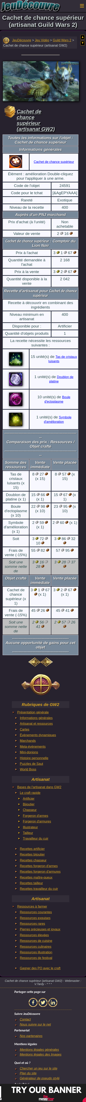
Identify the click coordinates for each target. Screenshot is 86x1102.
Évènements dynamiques (38, 735)
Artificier (28, 798)
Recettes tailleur (31, 883)
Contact (25, 1019)
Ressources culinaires (35, 946)
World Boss (28, 769)
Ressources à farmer (32, 906)
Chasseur (29, 810)
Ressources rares (32, 923)
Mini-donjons (29, 752)
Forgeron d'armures (37, 821)
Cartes (24, 729)
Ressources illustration (36, 952)
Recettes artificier (32, 849)
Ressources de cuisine (36, 940)
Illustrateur (30, 827)
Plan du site (28, 1073)
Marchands (28, 740)
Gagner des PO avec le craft (40, 968)
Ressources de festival (36, 958)
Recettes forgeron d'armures (40, 871)
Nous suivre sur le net (35, 1024)
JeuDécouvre (21, 40)
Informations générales (36, 718)
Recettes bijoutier (32, 854)
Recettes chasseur (33, 860)
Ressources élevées (34, 935)
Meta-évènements (33, 746)
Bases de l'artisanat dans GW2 (39, 787)
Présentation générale (33, 712)
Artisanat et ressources (36, 723)
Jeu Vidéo (42, 40)
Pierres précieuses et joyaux (40, 929)
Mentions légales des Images (40, 1054)
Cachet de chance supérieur (54, 162)
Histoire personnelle (34, 758)
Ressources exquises (35, 918)
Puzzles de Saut (31, 763)
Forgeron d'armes (35, 815)
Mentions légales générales (39, 1049)
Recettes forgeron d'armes (39, 866)
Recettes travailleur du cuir (39, 888)
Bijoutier (28, 804)
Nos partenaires (31, 1036)
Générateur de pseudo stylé (39, 1078)
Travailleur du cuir (35, 838)
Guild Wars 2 (62, 40)
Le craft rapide (30, 792)
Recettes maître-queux (36, 877)
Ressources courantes (36, 912)
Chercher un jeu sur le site (38, 1068)
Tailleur (28, 833)
